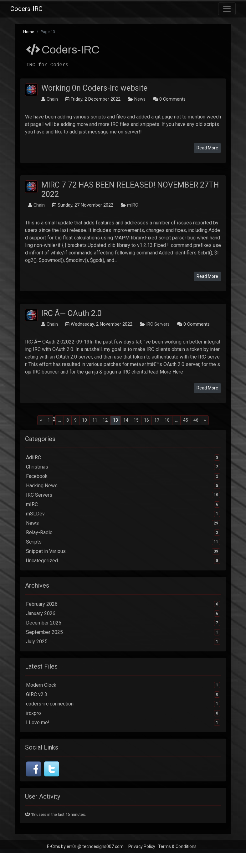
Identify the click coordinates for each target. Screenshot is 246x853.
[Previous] (41, 420)
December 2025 (123, 623)
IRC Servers (158, 324)
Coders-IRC (26, 9)
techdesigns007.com (103, 846)
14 (125, 420)
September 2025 (123, 632)
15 (136, 420)
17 (156, 420)
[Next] (205, 420)
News (140, 99)
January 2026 (123, 613)
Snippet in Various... (123, 551)
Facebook (123, 476)
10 (84, 420)
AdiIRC (123, 457)
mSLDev (123, 514)
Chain (52, 99)
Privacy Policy (141, 846)
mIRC (132, 205)
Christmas (123, 467)
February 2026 (123, 604)
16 (146, 420)
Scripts (123, 542)
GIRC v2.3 (123, 694)
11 (94, 420)
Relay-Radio (123, 532)
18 (167, 420)
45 (185, 420)
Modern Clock (123, 685)
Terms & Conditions (177, 846)
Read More (207, 147)
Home (28, 31)
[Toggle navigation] (227, 9)
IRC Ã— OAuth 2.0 (71, 313)
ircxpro (123, 713)
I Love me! (123, 723)
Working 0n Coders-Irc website (94, 88)
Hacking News (123, 486)
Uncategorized (123, 561)
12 (105, 420)
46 (195, 420)
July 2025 (123, 642)
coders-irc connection (123, 704)
